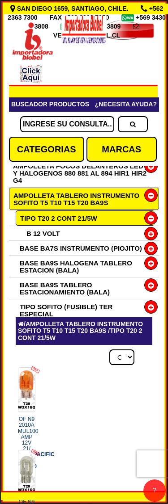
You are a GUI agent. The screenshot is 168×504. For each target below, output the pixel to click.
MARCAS (121, 149)
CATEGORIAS (46, 149)
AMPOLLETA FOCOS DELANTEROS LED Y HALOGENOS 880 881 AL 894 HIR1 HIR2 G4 (79, 173)
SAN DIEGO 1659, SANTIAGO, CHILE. (70, 8)
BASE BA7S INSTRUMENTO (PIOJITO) (81, 248)
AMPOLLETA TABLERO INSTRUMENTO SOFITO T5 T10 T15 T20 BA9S (76, 199)
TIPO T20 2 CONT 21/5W (58, 218)
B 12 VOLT (43, 233)
